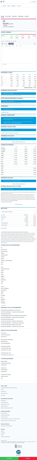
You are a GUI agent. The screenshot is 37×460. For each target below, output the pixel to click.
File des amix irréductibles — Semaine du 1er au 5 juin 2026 (12, 317)
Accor (2, 297)
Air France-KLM (4, 249)
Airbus (2, 293)
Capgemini (3, 299)
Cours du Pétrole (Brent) (5, 343)
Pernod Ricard (3, 290)
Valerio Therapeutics (5, 288)
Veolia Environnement (5, 268)
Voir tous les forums (18, 204)
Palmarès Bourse (4, 341)
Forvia (2, 274)
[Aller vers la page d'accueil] (3, 1)
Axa (1, 247)
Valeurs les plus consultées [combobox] (7, 211)
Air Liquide (3, 295)
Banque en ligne (4, 361)
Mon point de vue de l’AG (6, 313)
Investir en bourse (4, 376)
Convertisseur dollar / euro (6, 348)
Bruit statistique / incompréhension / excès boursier (10, 310)
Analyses (14, 16)
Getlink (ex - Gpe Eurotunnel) (6, 260)
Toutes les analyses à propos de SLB (18, 183)
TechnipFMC (3, 279)
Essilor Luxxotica (4, 251)
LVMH (2, 262)
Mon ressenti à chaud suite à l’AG (7, 319)
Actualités (8, 16)
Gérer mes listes (4, 228)
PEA (2, 378)
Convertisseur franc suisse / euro (7, 354)
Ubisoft (2, 291)
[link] (9, 387)
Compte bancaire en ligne (6, 363)
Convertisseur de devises (6, 346)
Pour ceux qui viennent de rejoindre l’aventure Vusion (11, 324)
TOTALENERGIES (4, 223)
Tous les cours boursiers (5, 334)
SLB (4, 21)
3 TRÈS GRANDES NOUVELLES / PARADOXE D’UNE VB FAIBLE (13, 315)
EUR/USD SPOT (4, 225)
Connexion (34, 1)
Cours (2, 16)
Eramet (2, 270)
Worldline (2, 301)
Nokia (2, 267)
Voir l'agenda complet (4, 112)
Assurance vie (3, 367)
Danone (2, 258)
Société (27, 16)
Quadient (2, 276)
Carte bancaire (4, 364)
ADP (2, 283)
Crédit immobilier (4, 369)
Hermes (2, 286)
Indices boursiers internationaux (7, 339)
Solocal (2, 278)
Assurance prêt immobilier (6, 374)
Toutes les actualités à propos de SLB (18, 141)
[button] (1, 2)
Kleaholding (3, 302)
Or (1, 221)
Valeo (2, 281)
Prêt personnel (3, 371)
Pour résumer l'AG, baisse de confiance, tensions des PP (12, 321)
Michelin (2, 253)
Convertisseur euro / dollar (6, 349)
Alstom (2, 272)
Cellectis (2, 256)
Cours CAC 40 (3, 336)
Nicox (2, 264)
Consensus (20, 16)
